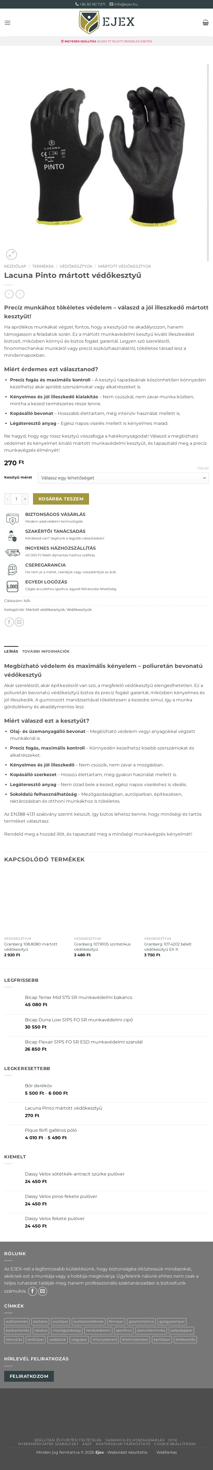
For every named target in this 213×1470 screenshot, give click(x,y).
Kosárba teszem (61, 499)
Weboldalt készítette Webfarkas (142, 1452)
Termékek (43, 266)
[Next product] (9, 294)
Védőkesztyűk (76, 266)
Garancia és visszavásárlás (134, 1440)
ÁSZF (87, 1444)
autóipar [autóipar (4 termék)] (60, 1321)
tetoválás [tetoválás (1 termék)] (14, 1339)
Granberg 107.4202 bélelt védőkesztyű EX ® (168, 947)
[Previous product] (20, 294)
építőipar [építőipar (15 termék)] (162, 1339)
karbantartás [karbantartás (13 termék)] (17, 1330)
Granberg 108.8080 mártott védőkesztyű (30, 947)
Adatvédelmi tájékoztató (123, 1444)
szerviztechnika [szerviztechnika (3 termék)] (151, 1330)
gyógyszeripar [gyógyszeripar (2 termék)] (172, 1321)
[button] (7, 22)
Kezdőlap (15, 266)
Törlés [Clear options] (203, 468)
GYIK (172, 1440)
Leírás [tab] (11, 651)
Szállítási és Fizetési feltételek (68, 1440)
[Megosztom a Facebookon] (9, 622)
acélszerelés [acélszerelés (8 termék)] (17, 1321)
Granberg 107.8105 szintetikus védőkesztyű (102, 947)
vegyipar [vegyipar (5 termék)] (79, 1339)
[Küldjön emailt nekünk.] (42, 1291)
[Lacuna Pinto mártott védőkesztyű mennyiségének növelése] (25, 498)
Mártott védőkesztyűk (124, 266)
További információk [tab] (46, 651)
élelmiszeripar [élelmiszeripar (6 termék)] (135, 1339)
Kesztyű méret (18, 477)
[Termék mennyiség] (16, 498)
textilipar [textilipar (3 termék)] (35, 1339)
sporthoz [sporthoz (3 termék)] (124, 1330)
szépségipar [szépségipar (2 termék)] (181, 1330)
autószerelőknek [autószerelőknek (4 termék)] (88, 1321)
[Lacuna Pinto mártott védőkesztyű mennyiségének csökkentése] (7, 498)
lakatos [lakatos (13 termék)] (40, 1330)
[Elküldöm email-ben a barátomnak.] (19, 622)
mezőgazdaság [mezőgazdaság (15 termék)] (67, 1330)
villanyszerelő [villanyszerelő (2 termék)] (104, 1339)
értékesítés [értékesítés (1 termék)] (185, 1339)
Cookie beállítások (175, 1444)
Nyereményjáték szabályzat (48, 1444)
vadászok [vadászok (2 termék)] (57, 1339)
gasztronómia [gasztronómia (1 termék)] (141, 1321)
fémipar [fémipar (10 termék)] (116, 1321)
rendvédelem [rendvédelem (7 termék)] (98, 1330)
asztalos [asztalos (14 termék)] (40, 1321)
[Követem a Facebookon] (32, 1291)
